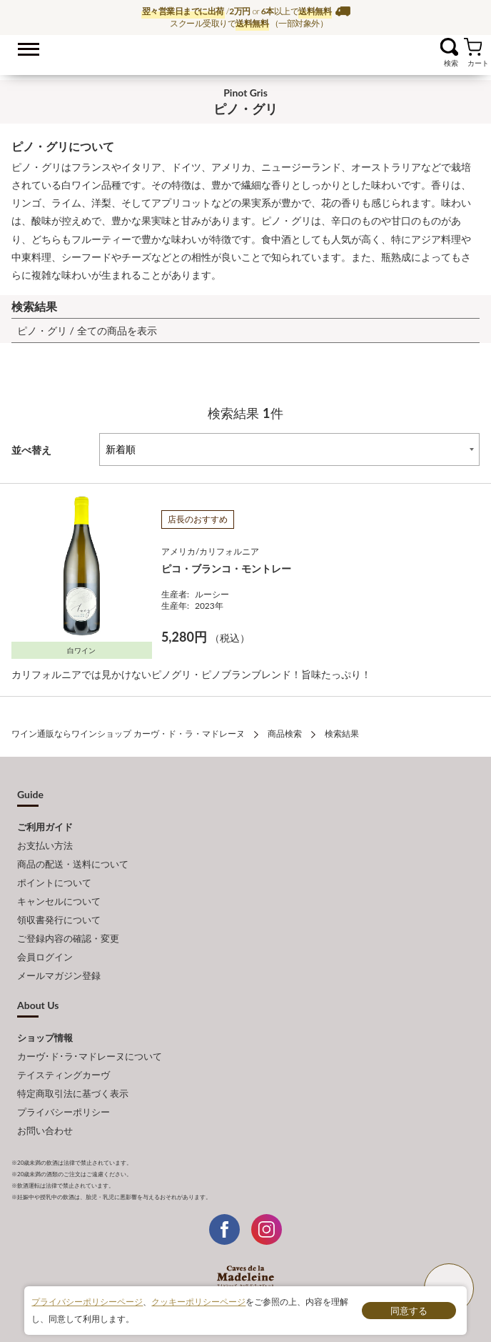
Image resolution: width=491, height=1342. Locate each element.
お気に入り (431, 47)
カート (473, 47)
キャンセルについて (59, 901)
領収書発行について (59, 919)
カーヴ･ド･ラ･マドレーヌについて (89, 1056)
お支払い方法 (45, 845)
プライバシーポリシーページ (87, 1301)
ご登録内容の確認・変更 (68, 938)
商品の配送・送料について (72, 864)
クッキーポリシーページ (198, 1301)
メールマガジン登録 (59, 975)
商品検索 (285, 733)
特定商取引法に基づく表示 (72, 1093)
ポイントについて (54, 882)
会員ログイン (45, 957)
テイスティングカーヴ (63, 1074)
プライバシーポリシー (63, 1112)
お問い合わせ (45, 1130)
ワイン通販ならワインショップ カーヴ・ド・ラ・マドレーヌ (246, 50)
